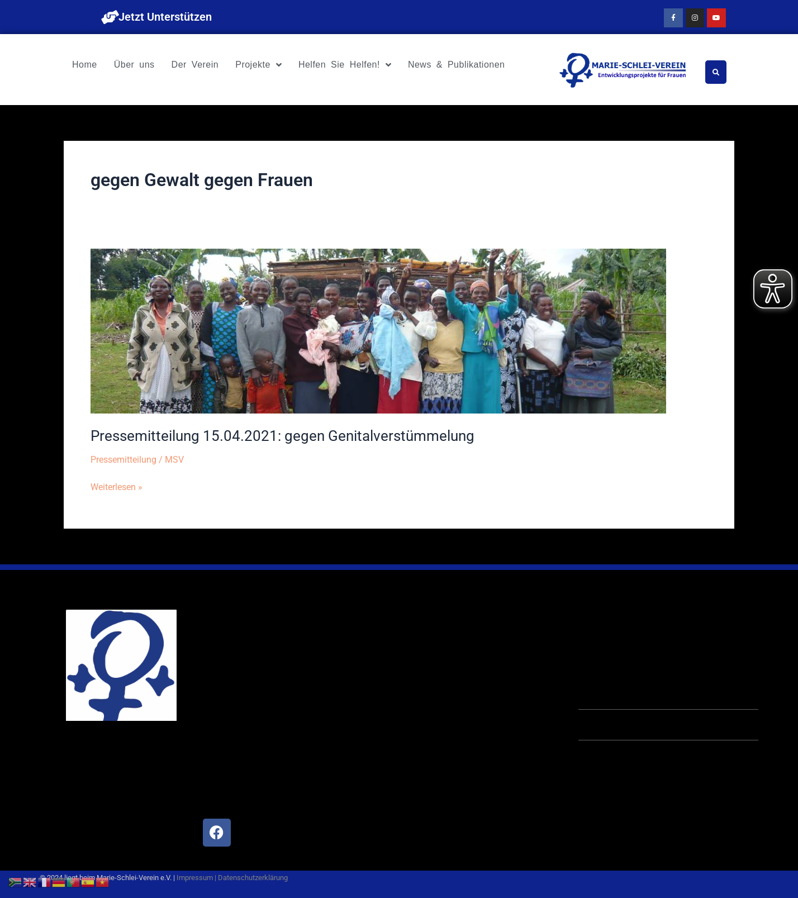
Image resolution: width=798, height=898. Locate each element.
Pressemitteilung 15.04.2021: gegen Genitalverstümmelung (282, 435)
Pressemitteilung (123, 459)
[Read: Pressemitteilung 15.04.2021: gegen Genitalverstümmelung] (378, 330)
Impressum (195, 877)
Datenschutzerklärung (253, 877)
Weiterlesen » (116, 485)
